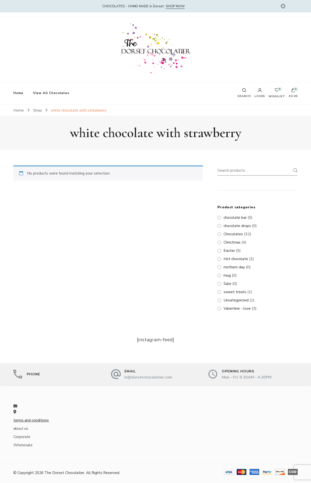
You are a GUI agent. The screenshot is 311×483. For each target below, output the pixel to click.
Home (18, 93)
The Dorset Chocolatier (64, 472)
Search (294, 170)
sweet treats (235, 292)
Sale (227, 283)
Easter (229, 250)
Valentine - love (237, 308)
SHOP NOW (175, 6)
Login (259, 92)
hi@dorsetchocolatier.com (148, 377)
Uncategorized (236, 300)
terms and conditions (31, 420)
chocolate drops (237, 225)
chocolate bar (235, 217)
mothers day (234, 267)
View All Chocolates (51, 93)
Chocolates (233, 234)
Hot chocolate (236, 259)
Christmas (232, 242)
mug (227, 275)
